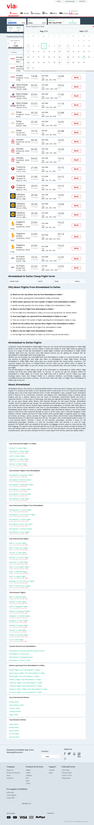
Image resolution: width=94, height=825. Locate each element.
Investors (10, 778)
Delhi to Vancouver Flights (18, 548)
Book (76, 78)
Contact (52, 770)
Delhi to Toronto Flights (18, 543)
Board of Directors (13, 773)
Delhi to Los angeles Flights (19, 567)
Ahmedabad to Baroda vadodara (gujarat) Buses (27, 651)
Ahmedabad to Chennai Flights (20, 494)
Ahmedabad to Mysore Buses (20, 660)
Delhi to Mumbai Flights (17, 597)
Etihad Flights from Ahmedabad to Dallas (24, 676)
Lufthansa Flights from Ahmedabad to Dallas (25, 686)
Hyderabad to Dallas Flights (19, 451)
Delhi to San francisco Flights (20, 586)
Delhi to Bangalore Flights (18, 606)
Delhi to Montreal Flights (18, 572)
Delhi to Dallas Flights (17, 456)
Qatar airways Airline (16, 705)
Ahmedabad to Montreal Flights (20, 529)
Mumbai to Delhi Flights (17, 602)
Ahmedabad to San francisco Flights (22, 515)
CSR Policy (65, 770)
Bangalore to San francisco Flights (21, 581)
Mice (27, 781)
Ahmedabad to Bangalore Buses (21, 657)
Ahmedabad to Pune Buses (19, 654)
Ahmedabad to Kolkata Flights (20, 489)
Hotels (28, 773)
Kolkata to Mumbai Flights (18, 635)
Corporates (11, 798)
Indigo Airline (13, 715)
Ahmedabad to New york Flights (21, 524)
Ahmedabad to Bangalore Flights (21, 475)
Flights (28, 770)
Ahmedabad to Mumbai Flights (20, 480)
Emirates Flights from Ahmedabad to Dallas (25, 679)
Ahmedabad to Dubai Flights (19, 532)
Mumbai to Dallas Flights (18, 448)
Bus (27, 778)
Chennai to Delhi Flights (17, 630)
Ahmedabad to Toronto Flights (20, 510)
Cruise (28, 783)
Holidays (29, 775)
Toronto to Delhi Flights (18, 553)
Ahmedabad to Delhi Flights (19, 499)
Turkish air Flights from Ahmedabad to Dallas (25, 683)
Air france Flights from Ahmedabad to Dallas (25, 692)
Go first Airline (14, 734)
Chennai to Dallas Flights (18, 464)
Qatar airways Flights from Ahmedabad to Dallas (27, 673)
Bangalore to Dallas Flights (19, 459)
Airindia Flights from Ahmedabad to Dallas (24, 670)
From (9, 20)
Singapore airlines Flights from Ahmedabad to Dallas (28, 689)
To (29, 20)
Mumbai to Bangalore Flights (19, 611)
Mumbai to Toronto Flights (19, 557)
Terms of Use (67, 775)
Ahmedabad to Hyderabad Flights (21, 485)
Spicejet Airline (14, 737)
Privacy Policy (67, 773)
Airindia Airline (14, 702)
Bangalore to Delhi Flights (18, 621)
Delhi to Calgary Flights (17, 576)
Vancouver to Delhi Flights (18, 562)
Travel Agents (11, 795)
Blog (50, 773)
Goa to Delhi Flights (16, 640)
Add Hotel (10, 792)
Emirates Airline (14, 708)
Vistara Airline (14, 731)
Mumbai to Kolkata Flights (18, 625)
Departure (51, 20)
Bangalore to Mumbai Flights (19, 616)
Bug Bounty (66, 778)
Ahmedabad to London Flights (20, 519)
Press (9, 775)
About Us (10, 770)
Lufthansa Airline (15, 711)
